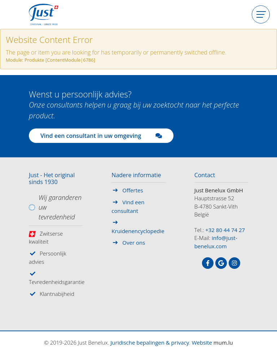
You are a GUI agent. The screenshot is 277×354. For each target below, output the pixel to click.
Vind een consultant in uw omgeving (101, 135)
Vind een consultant (127, 206)
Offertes (132, 190)
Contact (204, 175)
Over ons (133, 242)
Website (202, 342)
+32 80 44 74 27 (225, 229)
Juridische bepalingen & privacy (149, 342)
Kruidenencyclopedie (137, 231)
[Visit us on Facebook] (208, 263)
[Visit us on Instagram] (234, 263)
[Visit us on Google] (221, 263)
